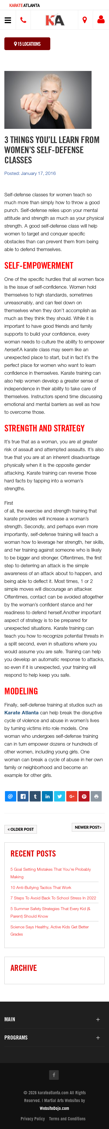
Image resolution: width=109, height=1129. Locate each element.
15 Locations (27, 44)
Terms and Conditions (67, 1118)
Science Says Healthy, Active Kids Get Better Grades (49, 930)
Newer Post (88, 827)
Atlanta (24, 5)
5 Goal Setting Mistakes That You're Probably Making (50, 873)
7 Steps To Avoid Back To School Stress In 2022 (53, 897)
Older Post (21, 829)
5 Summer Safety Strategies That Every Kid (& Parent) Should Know (50, 912)
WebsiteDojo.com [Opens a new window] (54, 1108)
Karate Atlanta (21, 712)
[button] (55, 20)
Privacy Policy (33, 1118)
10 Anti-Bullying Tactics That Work (40, 887)
